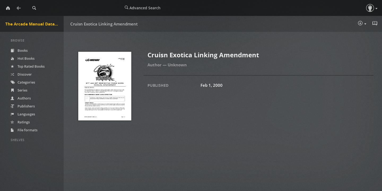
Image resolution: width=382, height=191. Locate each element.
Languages (23, 114)
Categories (23, 82)
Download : (362, 23)
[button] (370, 8)
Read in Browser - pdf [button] (375, 23)
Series (19, 90)
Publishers (23, 106)
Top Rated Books (28, 66)
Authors (21, 98)
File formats (24, 130)
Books (19, 50)
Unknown (177, 64)
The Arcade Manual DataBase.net (34, 24)
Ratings (20, 122)
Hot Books (22, 58)
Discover (21, 74)
